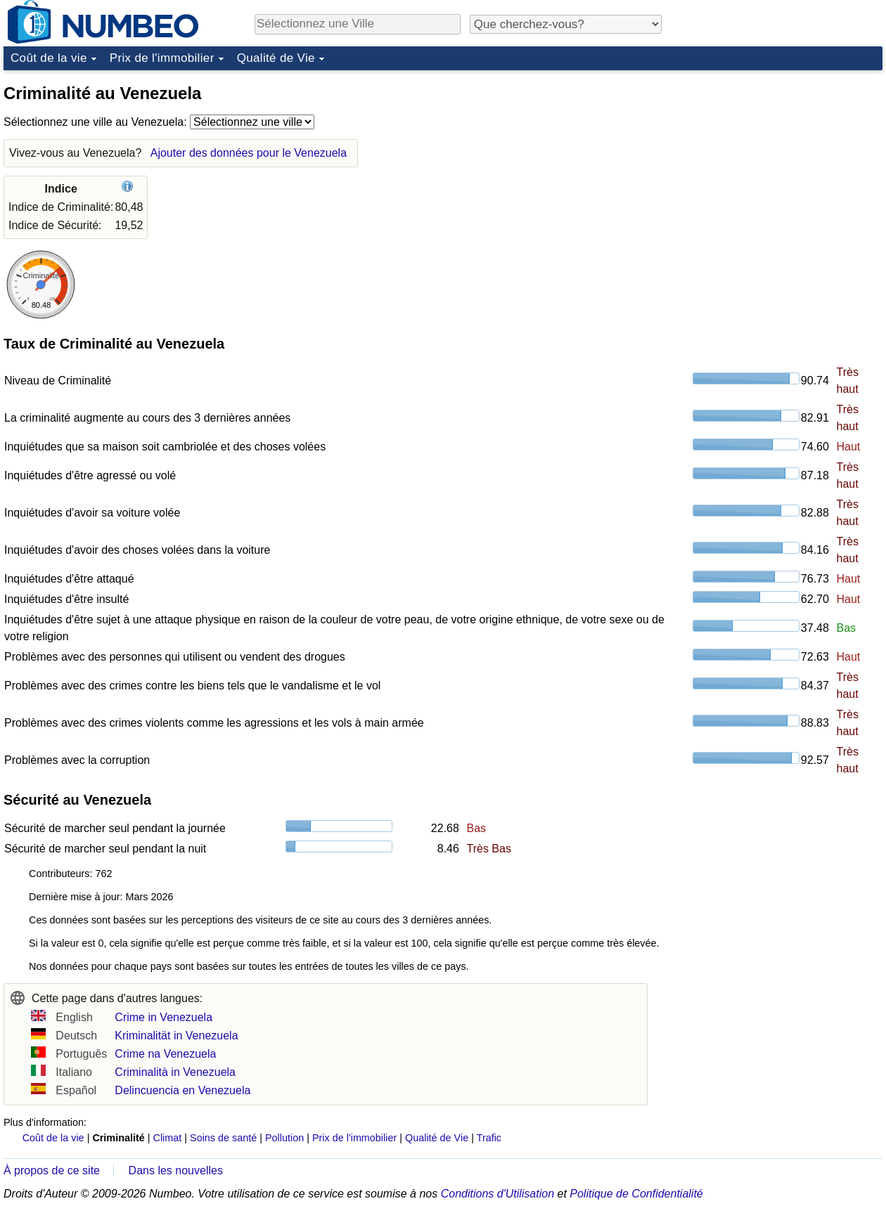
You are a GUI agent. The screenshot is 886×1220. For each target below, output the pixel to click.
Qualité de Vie (276, 58)
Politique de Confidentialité (636, 1194)
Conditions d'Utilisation (497, 1194)
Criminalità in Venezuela (175, 1072)
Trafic (489, 1137)
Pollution (284, 1137)
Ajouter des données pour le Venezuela (248, 153)
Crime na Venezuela (165, 1054)
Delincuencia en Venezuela (182, 1090)
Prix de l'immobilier (162, 58)
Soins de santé (223, 1137)
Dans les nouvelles (176, 1170)
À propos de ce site (52, 1170)
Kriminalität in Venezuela (176, 1035)
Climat (167, 1137)
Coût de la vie (49, 58)
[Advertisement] (777, 164)
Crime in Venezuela (163, 1017)
